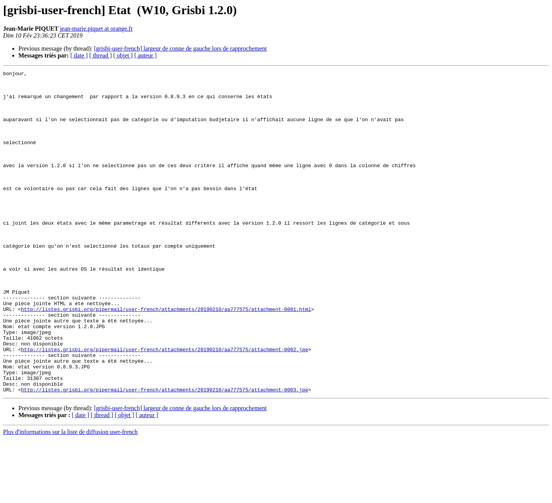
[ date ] (79, 55)
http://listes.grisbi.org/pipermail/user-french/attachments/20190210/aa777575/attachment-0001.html (166, 357)
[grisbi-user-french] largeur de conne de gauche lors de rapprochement (180, 48)
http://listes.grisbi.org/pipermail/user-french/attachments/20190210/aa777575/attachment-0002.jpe (164, 405)
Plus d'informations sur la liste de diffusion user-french (70, 496)
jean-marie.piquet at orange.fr (96, 28)
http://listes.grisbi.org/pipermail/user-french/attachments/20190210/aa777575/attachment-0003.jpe (164, 453)
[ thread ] (100, 55)
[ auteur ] (145, 55)
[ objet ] (123, 55)
